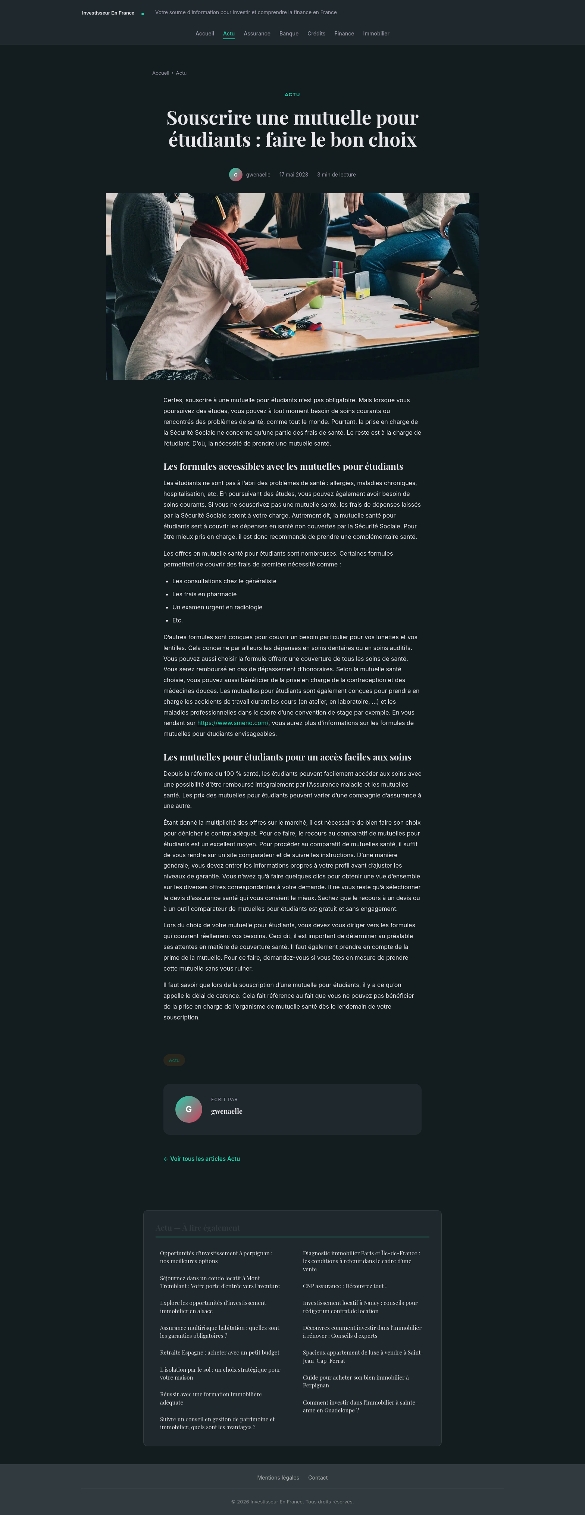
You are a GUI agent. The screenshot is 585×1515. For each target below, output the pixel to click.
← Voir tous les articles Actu (201, 1158)
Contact (318, 1477)
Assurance (257, 33)
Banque (288, 33)
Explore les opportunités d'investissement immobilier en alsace (213, 1306)
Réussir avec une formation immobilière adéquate (211, 1398)
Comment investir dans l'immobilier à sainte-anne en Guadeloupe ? (360, 1406)
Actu (229, 33)
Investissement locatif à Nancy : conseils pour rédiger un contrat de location (360, 1306)
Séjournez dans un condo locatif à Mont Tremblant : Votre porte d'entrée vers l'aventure (220, 1282)
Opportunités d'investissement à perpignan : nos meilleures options (216, 1257)
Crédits (316, 33)
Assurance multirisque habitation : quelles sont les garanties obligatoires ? (219, 1331)
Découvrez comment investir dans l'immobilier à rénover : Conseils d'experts (362, 1331)
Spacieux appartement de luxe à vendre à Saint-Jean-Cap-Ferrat (363, 1356)
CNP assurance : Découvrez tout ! (345, 1286)
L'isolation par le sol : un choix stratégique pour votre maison (220, 1373)
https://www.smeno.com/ (232, 723)
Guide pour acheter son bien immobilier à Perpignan (356, 1381)
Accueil (204, 33)
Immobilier (376, 33)
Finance (344, 33)
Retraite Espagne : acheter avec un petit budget (219, 1352)
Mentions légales (278, 1477)
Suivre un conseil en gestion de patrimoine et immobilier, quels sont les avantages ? (217, 1423)
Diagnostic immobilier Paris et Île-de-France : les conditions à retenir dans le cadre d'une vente (361, 1261)
